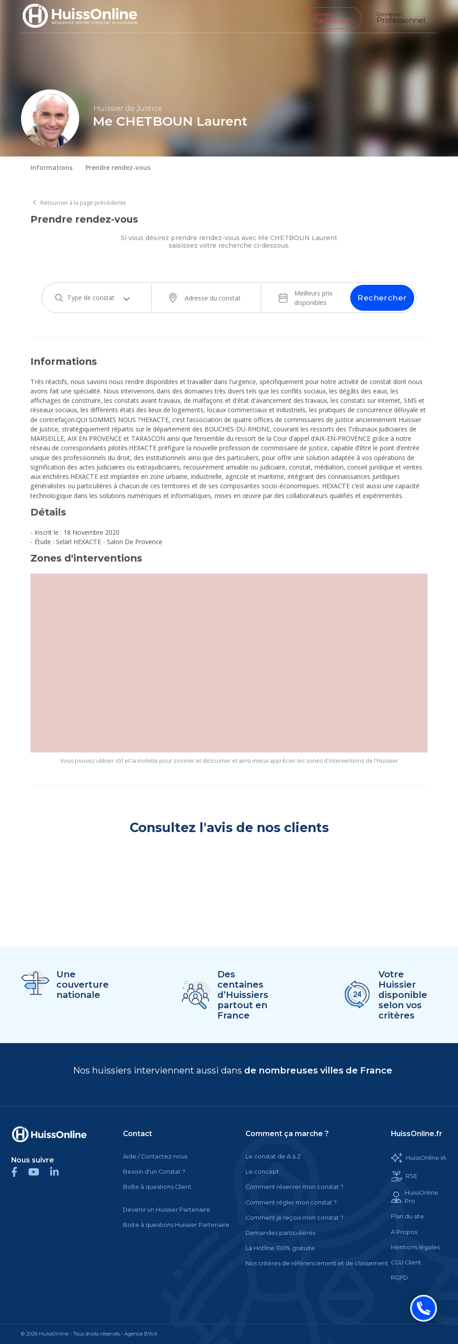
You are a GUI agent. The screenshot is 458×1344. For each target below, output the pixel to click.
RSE (404, 1176)
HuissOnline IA (418, 1157)
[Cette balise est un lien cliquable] (49, 1134)
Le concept (262, 1171)
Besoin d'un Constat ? (154, 1171)
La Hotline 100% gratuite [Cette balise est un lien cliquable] (280, 1248)
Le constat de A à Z (273, 1156)
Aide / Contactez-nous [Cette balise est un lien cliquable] (155, 1156)
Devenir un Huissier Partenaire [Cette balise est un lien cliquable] (166, 1209)
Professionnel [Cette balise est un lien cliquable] (401, 18)
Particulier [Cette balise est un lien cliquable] (331, 18)
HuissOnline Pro (414, 1197)
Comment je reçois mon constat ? (295, 1217)
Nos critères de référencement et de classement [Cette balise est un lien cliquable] (317, 1263)
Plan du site (407, 1216)
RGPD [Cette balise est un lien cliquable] (399, 1277)
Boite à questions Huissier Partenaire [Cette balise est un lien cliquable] (176, 1224)
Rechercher (382, 297)
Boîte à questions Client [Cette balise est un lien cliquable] (157, 1186)
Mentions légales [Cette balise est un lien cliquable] (415, 1247)
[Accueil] (86, 16)
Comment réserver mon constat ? (295, 1186)
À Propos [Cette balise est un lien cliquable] (404, 1232)
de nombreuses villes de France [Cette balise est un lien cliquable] (318, 1070)
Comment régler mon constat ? (291, 1202)
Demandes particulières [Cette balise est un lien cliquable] (280, 1233)
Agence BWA (140, 1334)
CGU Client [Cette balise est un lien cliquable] (406, 1262)
